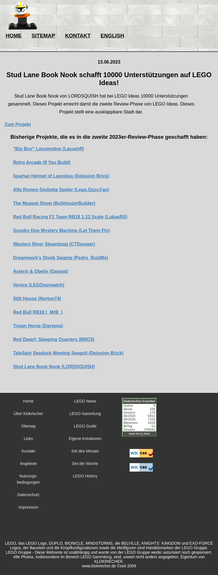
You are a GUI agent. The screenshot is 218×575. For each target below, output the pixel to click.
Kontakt (28, 451)
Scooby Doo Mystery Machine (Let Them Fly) (61, 230)
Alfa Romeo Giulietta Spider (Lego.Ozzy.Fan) (61, 189)
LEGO (187, 547)
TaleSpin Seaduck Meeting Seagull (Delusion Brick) (68, 353)
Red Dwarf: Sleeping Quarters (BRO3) (53, 339)
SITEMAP (43, 36)
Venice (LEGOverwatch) (38, 285)
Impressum (28, 507)
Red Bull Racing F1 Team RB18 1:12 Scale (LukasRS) (70, 216)
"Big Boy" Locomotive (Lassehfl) (48, 148)
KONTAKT (78, 36)
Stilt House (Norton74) (37, 298)
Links (28, 438)
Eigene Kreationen (85, 438)
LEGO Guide (85, 426)
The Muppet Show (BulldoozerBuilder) (54, 203)
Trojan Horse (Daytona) (38, 325)
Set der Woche (85, 463)
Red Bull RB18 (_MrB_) (37, 312)
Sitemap (28, 426)
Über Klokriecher (28, 413)
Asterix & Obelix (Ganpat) (40, 271)
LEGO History (85, 476)
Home (28, 401)
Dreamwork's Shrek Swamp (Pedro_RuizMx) (60, 257)
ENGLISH (112, 36)
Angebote (28, 463)
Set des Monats (85, 451)
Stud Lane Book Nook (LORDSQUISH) (54, 366)
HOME (14, 36)
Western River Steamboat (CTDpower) (54, 244)
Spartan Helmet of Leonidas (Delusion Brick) (61, 176)
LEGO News (85, 401)
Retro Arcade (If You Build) (41, 162)
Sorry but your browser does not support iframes (142, 420)
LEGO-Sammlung (85, 413)
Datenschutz (28, 494)
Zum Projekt (18, 124)
